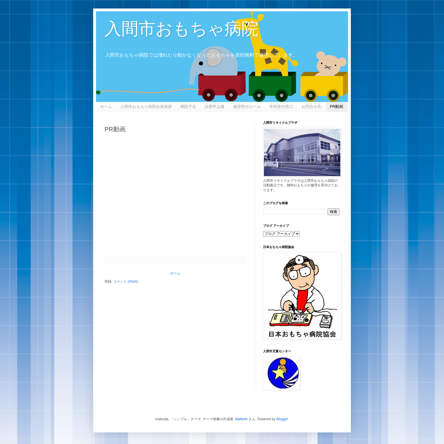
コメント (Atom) (125, 281)
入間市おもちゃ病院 (181, 28)
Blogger (282, 419)
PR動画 (336, 106)
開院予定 (188, 106)
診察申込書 (215, 106)
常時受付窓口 (281, 106)
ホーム (106, 106)
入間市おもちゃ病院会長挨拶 (146, 106)
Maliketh (241, 419)
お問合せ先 (311, 106)
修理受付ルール (247, 106)
